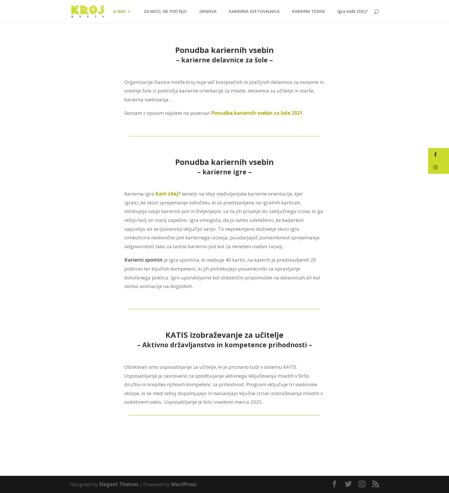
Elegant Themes (118, 484)
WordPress (183, 484)
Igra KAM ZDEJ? (352, 11)
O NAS (119, 11)
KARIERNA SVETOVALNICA (254, 11)
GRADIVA (207, 11)
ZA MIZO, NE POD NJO (165, 11)
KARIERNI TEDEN (308, 11)
